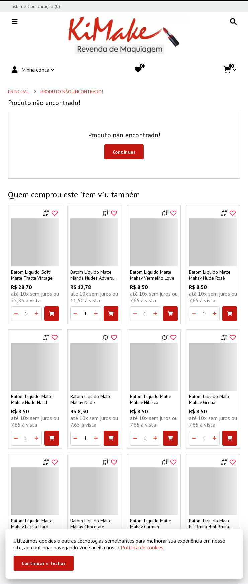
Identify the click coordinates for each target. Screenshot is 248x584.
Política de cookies (142, 547)
